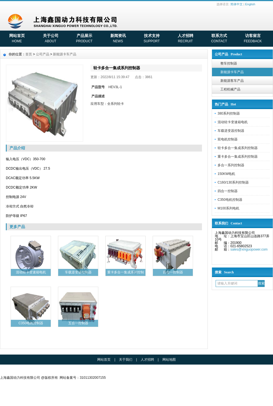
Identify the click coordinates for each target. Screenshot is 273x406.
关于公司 (50, 38)
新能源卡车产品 (232, 72)
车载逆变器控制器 (231, 131)
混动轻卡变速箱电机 (233, 122)
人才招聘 (185, 38)
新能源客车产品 (232, 81)
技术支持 (152, 38)
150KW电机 (226, 174)
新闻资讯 (118, 38)
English (250, 4)
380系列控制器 (229, 113)
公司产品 (42, 54)
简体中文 (236, 4)
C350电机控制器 (230, 200)
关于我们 (125, 360)
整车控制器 (228, 63)
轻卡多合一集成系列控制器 (238, 148)
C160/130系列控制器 (233, 182)
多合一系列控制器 (231, 165)
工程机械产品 (230, 89)
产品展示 (84, 38)
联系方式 (219, 38)
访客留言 (253, 38)
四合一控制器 (228, 191)
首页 (28, 54)
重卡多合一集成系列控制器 (238, 157)
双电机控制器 (228, 139)
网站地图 (169, 360)
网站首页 (17, 38)
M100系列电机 (228, 208)
